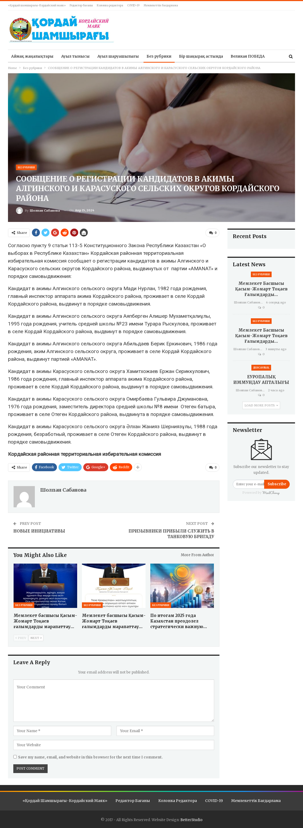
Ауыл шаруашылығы (118, 56)
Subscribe (277, 484)
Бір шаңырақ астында (201, 56)
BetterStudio (191, 819)
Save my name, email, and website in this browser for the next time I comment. (90, 757)
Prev (20, 638)
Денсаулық (261, 367)
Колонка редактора (110, 5)
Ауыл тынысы (75, 56)
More (236, 56)
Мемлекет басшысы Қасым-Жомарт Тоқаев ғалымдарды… (261, 289)
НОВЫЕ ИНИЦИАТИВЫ (39, 530)
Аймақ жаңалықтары (32, 56)
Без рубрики (159, 56)
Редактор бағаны (81, 5)
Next (36, 638)
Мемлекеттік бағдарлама (161, 5)
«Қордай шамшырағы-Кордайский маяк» (37, 5)
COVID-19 (133, 5)
